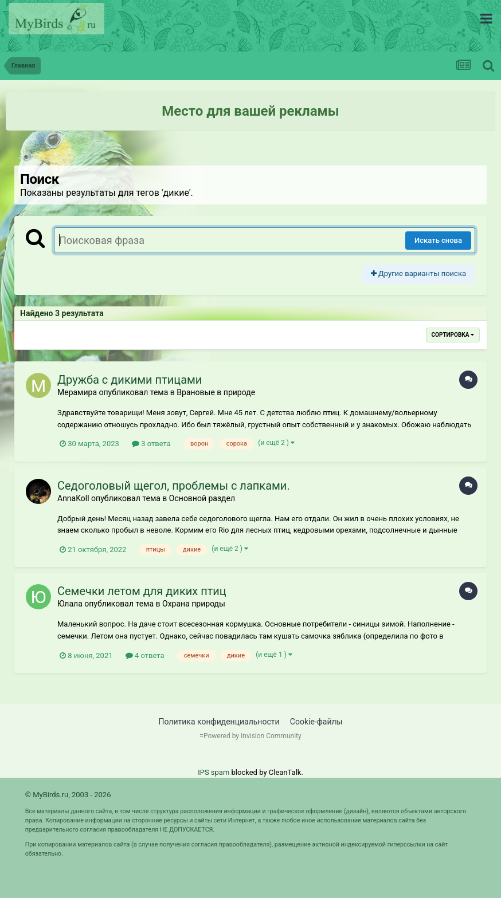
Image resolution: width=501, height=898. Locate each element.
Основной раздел (202, 498)
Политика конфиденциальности (219, 721)
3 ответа (151, 443)
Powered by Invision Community (252, 736)
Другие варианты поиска (418, 273)
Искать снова (438, 240)
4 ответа (145, 655)
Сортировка (453, 335)
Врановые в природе (216, 392)
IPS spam (213, 772)
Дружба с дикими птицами (129, 380)
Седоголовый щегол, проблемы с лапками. (173, 486)
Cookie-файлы (316, 721)
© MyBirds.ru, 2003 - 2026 (68, 794)
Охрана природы (193, 603)
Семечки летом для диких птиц (141, 591)
